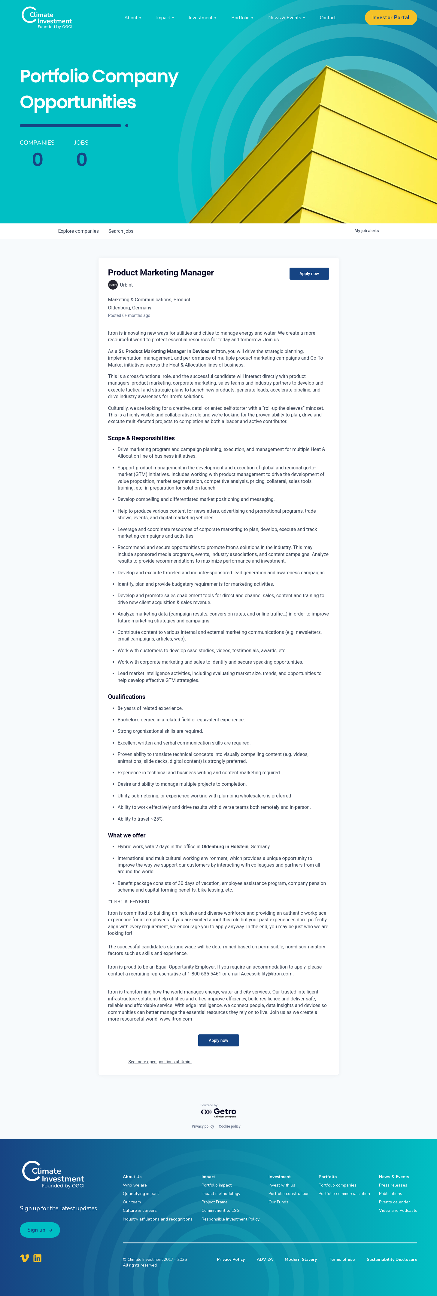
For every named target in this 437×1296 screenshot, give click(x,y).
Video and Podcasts (398, 1210)
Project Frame (215, 1202)
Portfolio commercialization (344, 1193)
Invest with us (282, 1185)
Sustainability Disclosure (392, 1259)
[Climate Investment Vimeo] (24, 1258)
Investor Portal (391, 17)
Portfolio (328, 1177)
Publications (390, 1193)
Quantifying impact (141, 1193)
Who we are (135, 1185)
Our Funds (278, 1202)
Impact (208, 1177)
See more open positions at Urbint (160, 1061)
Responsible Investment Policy (230, 1219)
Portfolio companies (338, 1185)
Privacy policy (203, 1126)
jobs (120, 231)
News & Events (394, 1177)
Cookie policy (230, 1126)
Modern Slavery (301, 1259)
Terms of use (342, 1259)
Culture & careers (140, 1210)
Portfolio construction (289, 1193)
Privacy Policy (231, 1259)
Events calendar (394, 1202)
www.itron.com (176, 1019)
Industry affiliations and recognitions (158, 1219)
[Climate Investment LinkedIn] (37, 1258)
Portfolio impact (217, 1185)
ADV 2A (265, 1259)
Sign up (36, 1230)
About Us (132, 1177)
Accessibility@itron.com (267, 974)
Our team (132, 1202)
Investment (280, 1177)
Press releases (393, 1185)
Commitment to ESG (221, 1210)
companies (78, 231)
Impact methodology (221, 1193)
